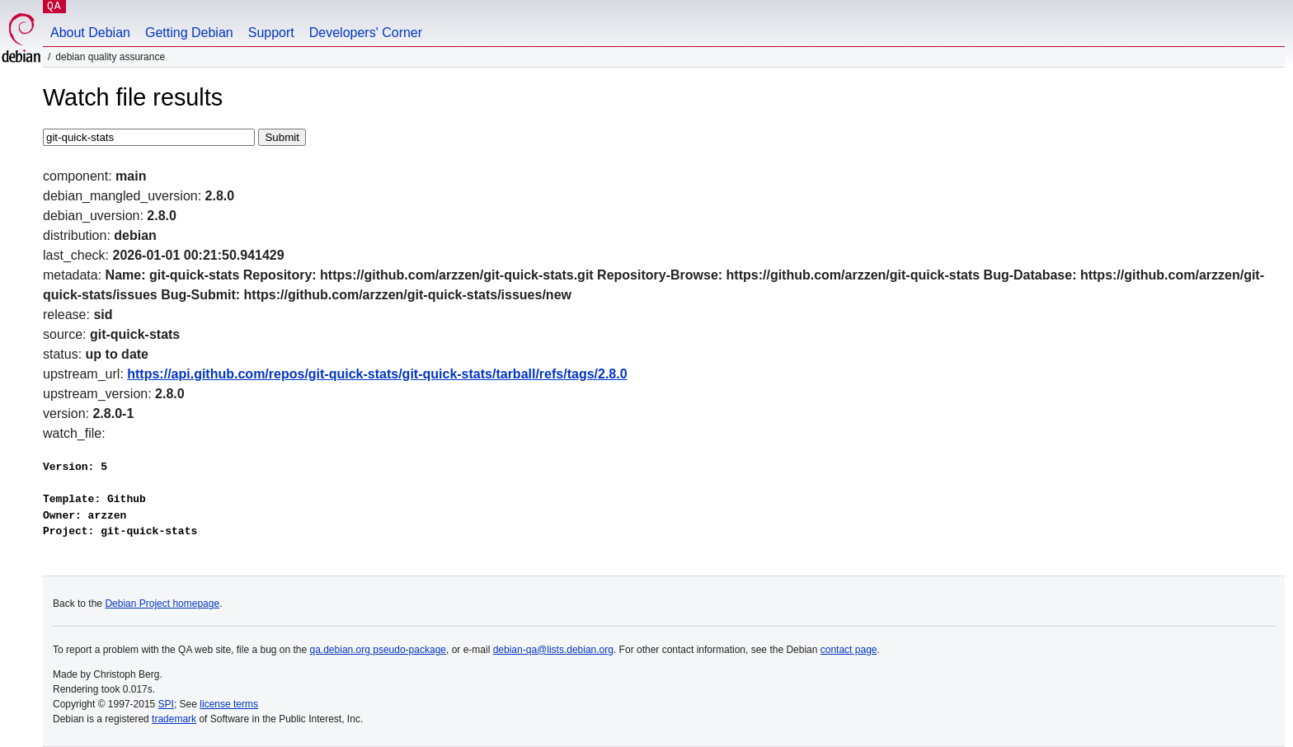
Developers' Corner (365, 33)
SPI (166, 704)
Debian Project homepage (162, 603)
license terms (229, 704)
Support (271, 33)
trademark (174, 719)
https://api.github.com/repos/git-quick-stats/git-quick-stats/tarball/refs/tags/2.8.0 (377, 374)
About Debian (90, 33)
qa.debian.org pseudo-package (378, 649)
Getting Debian (189, 33)
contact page (848, 649)
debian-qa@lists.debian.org (553, 649)
